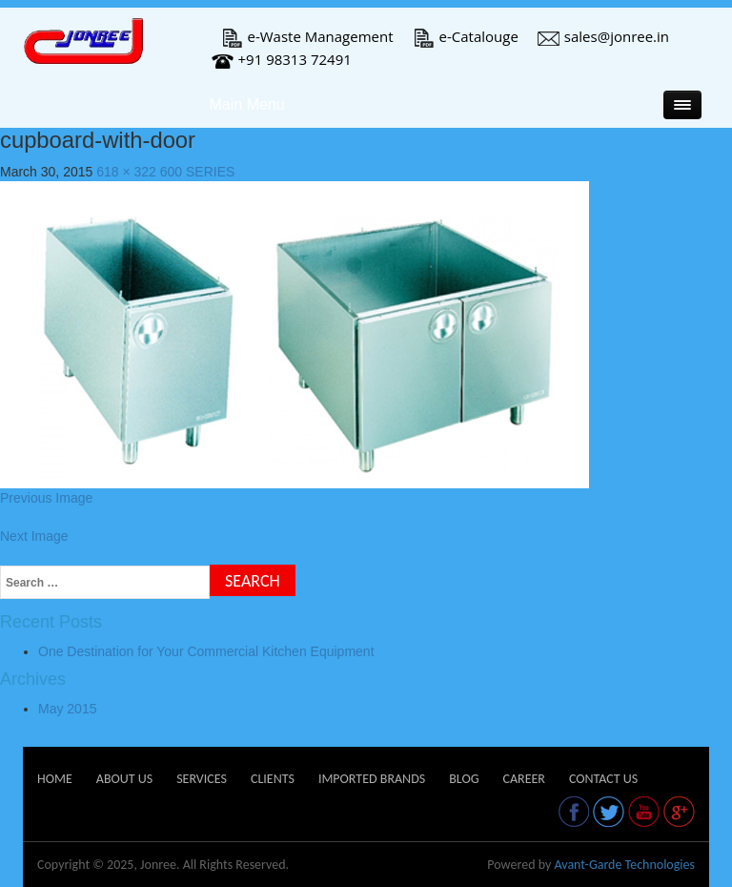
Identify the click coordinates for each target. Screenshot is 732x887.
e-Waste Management (307, 36)
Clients (273, 779)
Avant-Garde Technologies (624, 864)
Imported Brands (371, 779)
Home (54, 779)
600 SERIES (197, 171)
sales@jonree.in (603, 36)
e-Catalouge (465, 36)
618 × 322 (126, 171)
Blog (463, 779)
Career (523, 779)
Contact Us (603, 779)
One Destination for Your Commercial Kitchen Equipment (206, 651)
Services (201, 779)
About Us (124, 779)
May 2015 (67, 708)
